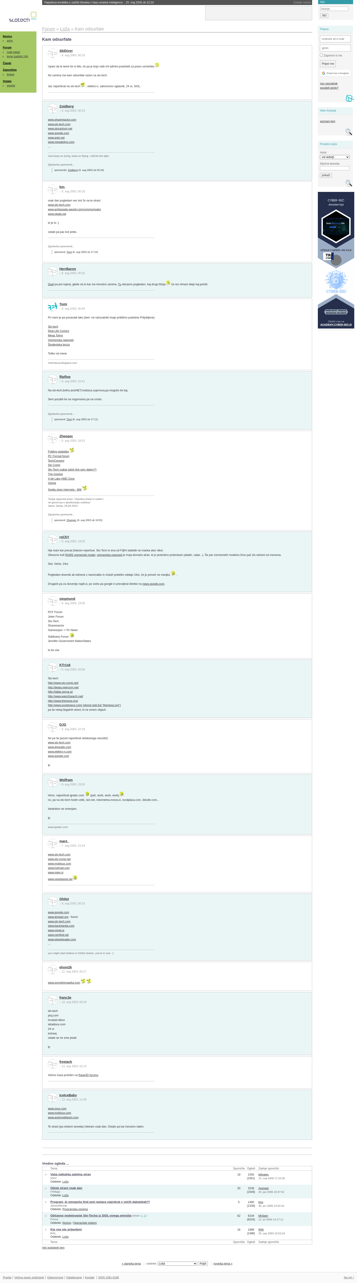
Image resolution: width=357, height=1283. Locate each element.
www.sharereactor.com (62, 119)
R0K (261, 1229)
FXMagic (55, 1191)
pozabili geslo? (329, 87)
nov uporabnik (328, 83)
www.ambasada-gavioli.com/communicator (74, 209)
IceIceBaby (68, 1095)
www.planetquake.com (62, 939)
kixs (260, 1202)
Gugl (51, 284)
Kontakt (89, 1277)
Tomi (69, 252)
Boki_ (53, 1233)
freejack (65, 1062)
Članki (7, 63)
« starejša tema (131, 1263)
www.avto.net (56, 137)
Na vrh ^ (349, 1277)
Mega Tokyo (55, 335)
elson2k (65, 967)
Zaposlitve (10, 69)
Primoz (54, 1219)
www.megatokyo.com (61, 142)
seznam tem (327, 121)
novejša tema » (222, 1263)
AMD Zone (68, 478)
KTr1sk (65, 665)
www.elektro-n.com (59, 751)
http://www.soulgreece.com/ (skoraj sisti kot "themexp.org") (84, 705)
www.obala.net (57, 214)
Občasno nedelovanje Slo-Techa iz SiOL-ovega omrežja (90, 1215)
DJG (62, 724)
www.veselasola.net (60, 879)
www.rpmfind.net (58, 935)
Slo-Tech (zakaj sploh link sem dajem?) (72, 469)
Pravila (7, 1277)
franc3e (65, 997)
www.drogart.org (58, 917)
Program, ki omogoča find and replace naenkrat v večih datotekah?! (100, 1202)
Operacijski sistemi (85, 1222)
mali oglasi (13, 52)
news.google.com (153, 583)
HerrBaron (67, 269)
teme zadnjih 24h (17, 56)
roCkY (64, 537)
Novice (7, 36)
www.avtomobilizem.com (63, 1117)
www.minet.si (56, 930)
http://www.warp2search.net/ (65, 696)
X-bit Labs (54, 478)
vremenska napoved (109, 555)
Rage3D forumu (88, 1075)
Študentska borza (59, 344)
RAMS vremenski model (80, 555)
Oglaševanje (74, 1277)
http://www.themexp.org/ (63, 701)
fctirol (53, 1178)
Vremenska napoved (60, 340)
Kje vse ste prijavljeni (66, 1229)
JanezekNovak (58, 1205)
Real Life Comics (58, 331)
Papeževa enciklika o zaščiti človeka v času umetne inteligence (99, 2)
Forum (7, 47)
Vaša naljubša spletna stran (70, 1174)
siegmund (67, 599)
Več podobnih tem (53, 1247)
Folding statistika (58, 451)
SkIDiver (66, 51)
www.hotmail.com (59, 868)
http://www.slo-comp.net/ (63, 683)
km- (62, 187)
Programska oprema (75, 1209)
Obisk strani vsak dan (66, 1188)
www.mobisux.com (59, 863)
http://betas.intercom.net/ (63, 687)
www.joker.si (55, 872)
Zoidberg (66, 106)
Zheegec (66, 436)
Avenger (263, 1188)
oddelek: (171, 1263)
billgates (263, 1174)
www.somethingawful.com (64, 982)
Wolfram (66, 780)
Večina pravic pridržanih (29, 1277)
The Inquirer (55, 474)
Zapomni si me (331, 55)
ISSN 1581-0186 (108, 1277)
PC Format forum (58, 456)
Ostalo (7, 81)
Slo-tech (53, 326)
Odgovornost (55, 1277)
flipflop (65, 377)
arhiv (10, 40)
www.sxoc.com (57, 1108)
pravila (11, 85)
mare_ (64, 841)
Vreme (52, 483)
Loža (65, 1181)
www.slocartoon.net (60, 128)
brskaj (10, 74)
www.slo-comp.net (59, 859)
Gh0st (64, 899)
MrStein (263, 1215)
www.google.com (58, 133)
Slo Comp (54, 465)
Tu (119, 284)
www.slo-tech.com (59, 124)
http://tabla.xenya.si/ (60, 691)
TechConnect (56, 460)
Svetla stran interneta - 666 (65, 489)
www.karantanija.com (61, 925)
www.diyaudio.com (59, 747)
